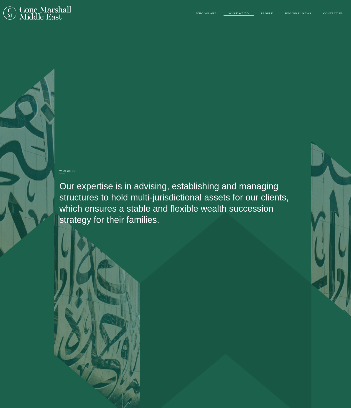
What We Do (239, 13)
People (267, 13)
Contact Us (333, 13)
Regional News (298, 13)
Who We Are (206, 13)
